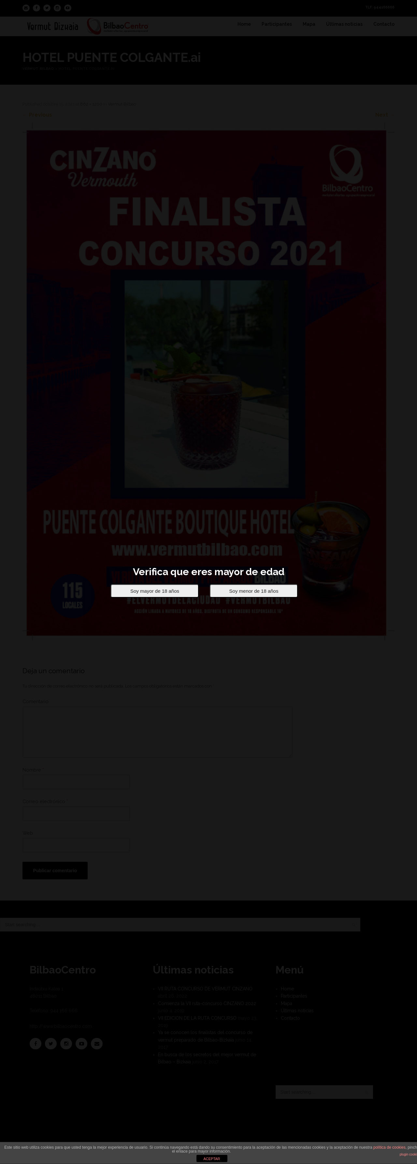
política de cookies (389, 1147)
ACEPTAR (211, 1159)
